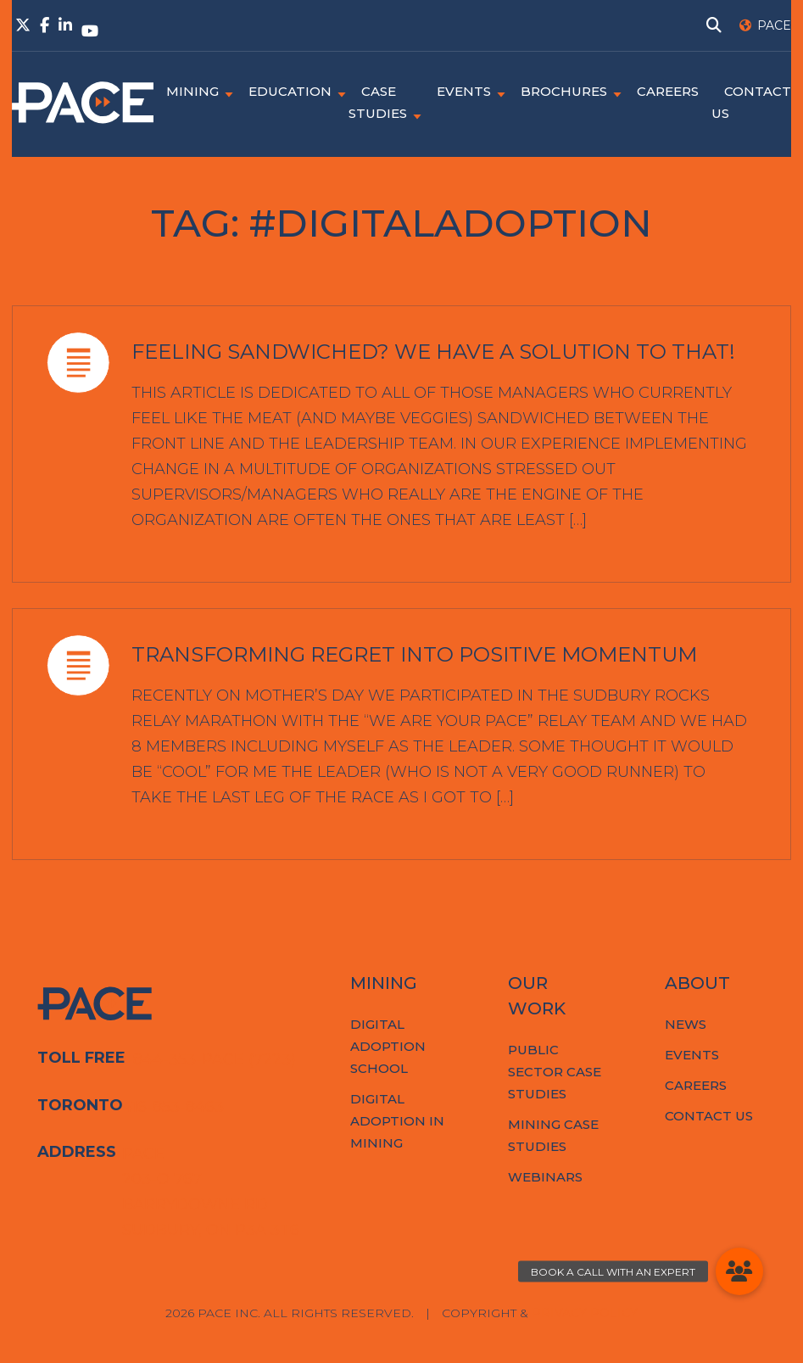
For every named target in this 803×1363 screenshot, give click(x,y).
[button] (739, 1271)
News (685, 1024)
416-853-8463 (173, 1107)
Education (290, 91)
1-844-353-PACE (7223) (209, 1059)
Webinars (545, 1177)
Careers (668, 91)
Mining (192, 91)
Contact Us (709, 1116)
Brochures (564, 91)
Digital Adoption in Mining (397, 1121)
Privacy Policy (585, 1313)
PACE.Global (82, 102)
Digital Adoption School (388, 1046)
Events (464, 91)
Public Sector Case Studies (554, 1072)
